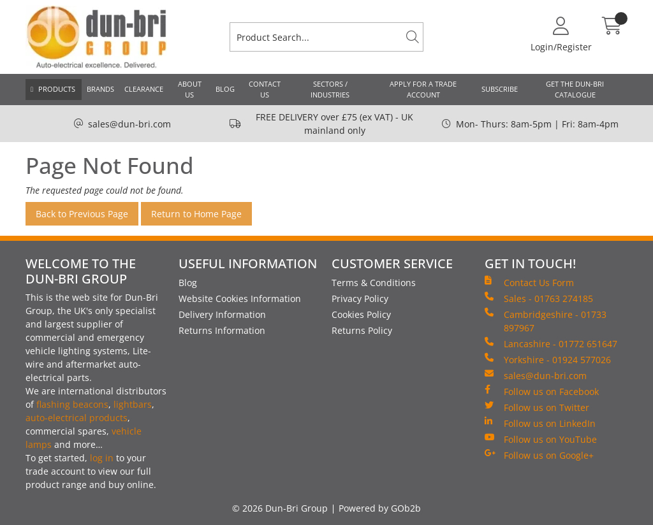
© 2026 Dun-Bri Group (280, 508)
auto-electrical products (77, 418)
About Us (190, 89)
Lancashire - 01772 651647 (551, 343)
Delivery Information (222, 314)
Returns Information (222, 330)
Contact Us (265, 89)
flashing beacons (72, 404)
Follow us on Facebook (542, 391)
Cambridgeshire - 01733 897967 (545, 321)
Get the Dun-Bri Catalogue (575, 89)
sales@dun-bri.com (129, 124)
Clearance (143, 89)
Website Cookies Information (240, 298)
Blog (225, 89)
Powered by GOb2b (380, 508)
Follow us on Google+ (539, 455)
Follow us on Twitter (537, 407)
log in (102, 458)
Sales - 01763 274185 (539, 298)
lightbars (133, 404)
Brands (100, 89)
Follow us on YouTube (541, 439)
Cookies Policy (361, 314)
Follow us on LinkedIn (540, 423)
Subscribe (499, 89)
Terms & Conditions (374, 283)
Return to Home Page (196, 214)
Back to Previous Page (82, 214)
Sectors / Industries (330, 89)
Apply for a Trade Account (423, 89)
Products (56, 89)
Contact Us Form (529, 282)
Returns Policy (362, 330)
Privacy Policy (360, 298)
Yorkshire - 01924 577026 (548, 359)
